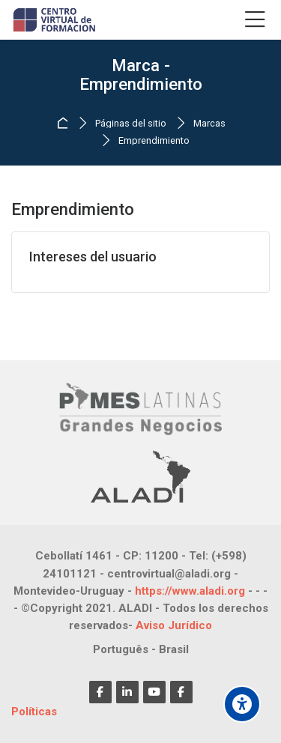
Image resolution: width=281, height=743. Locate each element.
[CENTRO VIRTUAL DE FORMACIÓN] (55, 20)
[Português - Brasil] (141, 649)
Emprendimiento (154, 141)
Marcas (209, 124)
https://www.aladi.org (190, 591)
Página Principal (64, 123)
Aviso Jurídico (174, 625)
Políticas (34, 711)
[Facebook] (100, 692)
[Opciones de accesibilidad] (242, 704)
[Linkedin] (127, 692)
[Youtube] (154, 692)
